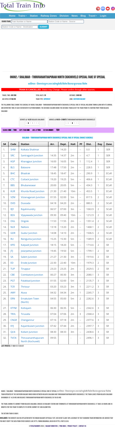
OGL (12, 221)
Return (48, 130)
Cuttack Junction (29, 179)
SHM (13, 149)
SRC (12, 155)
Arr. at (36, 130)
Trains (21, 16)
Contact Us (82, 426)
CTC (12, 179)
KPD (12, 245)
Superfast (47, 99)
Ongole (25, 221)
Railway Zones (49, 16)
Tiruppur (25, 268)
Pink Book (62, 426)
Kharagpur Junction (31, 161)
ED (11, 262)
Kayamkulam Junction (32, 326)
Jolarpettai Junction (31, 250)
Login (103, 16)
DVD (12, 203)
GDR (12, 233)
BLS (12, 167)
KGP (12, 161)
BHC (12, 173)
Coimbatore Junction (32, 274)
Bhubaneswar (28, 185)
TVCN (13, 337)
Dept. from (24, 130)
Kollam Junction (29, 331)
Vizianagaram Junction (33, 197)
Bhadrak (25, 173)
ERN (12, 298)
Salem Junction (29, 256)
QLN (12, 331)
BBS (12, 185)
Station (34, 16)
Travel (92, 16)
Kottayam (26, 308)
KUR (12, 191)
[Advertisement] (57, 50)
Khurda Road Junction (32, 191)
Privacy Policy (72, 426)
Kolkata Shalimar (30, 149)
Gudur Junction (29, 233)
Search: (10, 130)
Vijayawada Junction (31, 215)
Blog (83, 16)
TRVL (13, 314)
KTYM (13, 308)
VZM (12, 197)
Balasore (25, 167)
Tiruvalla (25, 314)
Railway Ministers (52, 426)
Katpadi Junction (30, 245)
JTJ (11, 250)
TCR (12, 286)
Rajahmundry (28, 209)
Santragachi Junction (32, 155)
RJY (12, 209)
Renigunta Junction (31, 239)
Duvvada (25, 203)
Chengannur (27, 320)
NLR (12, 227)
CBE (12, 274)
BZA (12, 215)
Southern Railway (79, 99)
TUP (12, 268)
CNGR (13, 320)
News (75, 16)
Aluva (24, 292)
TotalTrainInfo (35, 426)
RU (12, 239)
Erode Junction (29, 262)
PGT (12, 280)
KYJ (12, 326)
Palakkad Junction (30, 280)
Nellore (25, 227)
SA (11, 256)
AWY (12, 292)
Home (12, 16)
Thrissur (25, 286)
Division (64, 16)
